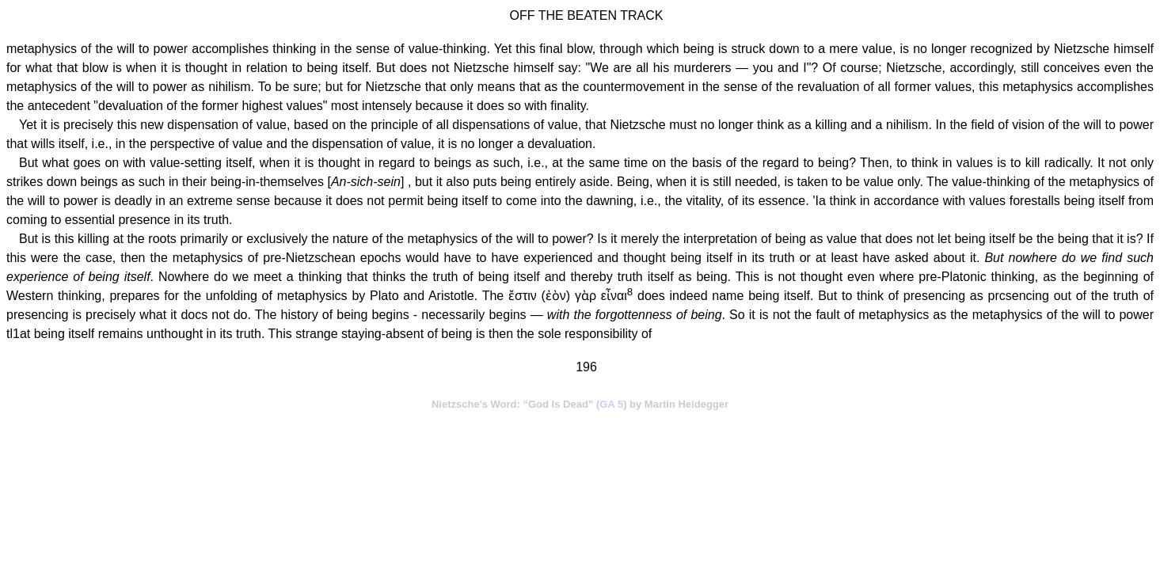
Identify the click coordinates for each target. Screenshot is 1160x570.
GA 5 (611, 404)
